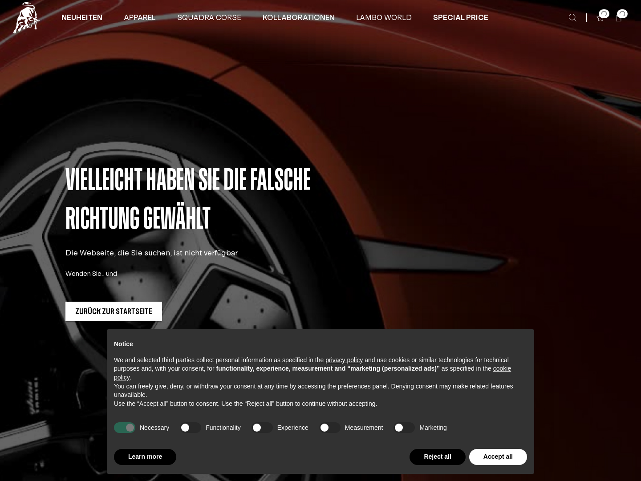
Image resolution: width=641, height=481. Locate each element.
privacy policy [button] (344, 360)
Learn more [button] (145, 456)
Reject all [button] (437, 456)
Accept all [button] (498, 456)
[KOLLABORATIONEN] (298, 17)
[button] (82, 17)
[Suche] (573, 17)
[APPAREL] (139, 17)
